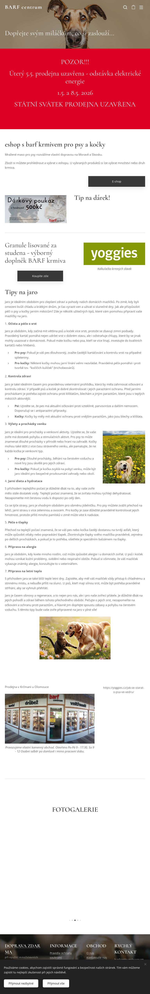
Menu (141, 7)
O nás (90, 953)
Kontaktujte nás (97, 957)
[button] (125, 7)
